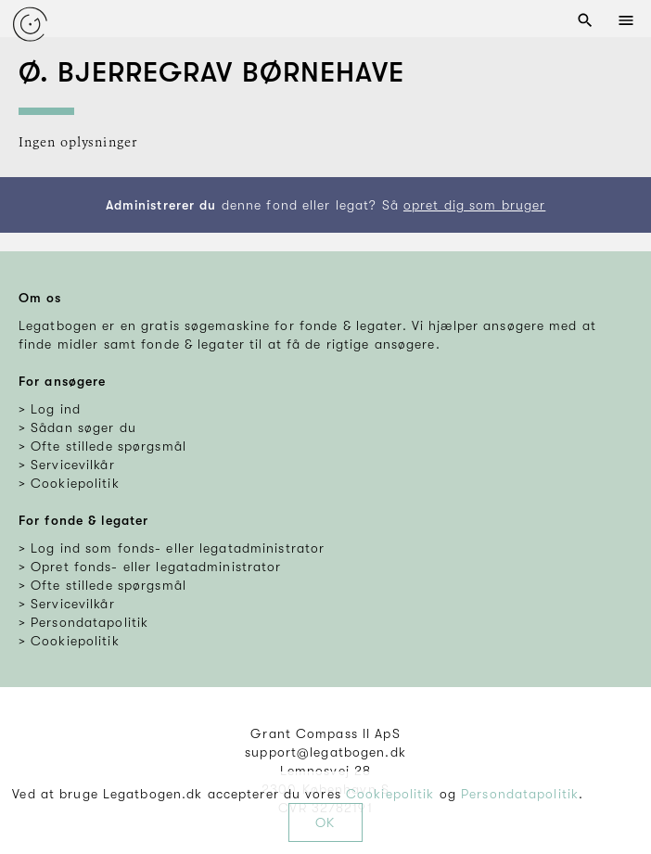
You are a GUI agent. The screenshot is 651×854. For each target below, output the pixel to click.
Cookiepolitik (390, 793)
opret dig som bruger (474, 205)
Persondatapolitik (520, 793)
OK (325, 822)
